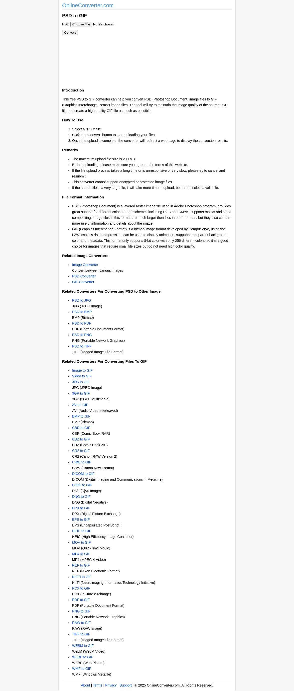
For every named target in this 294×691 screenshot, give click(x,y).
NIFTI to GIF (82, 577)
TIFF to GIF (81, 634)
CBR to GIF (81, 428)
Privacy (111, 685)
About (85, 685)
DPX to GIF (81, 508)
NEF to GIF (81, 565)
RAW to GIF (81, 623)
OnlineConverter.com (88, 5)
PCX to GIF (81, 588)
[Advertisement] (174, 47)
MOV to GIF (81, 542)
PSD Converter (84, 276)
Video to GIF (82, 376)
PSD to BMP (82, 312)
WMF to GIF (81, 669)
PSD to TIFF (82, 346)
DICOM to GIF (83, 474)
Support (126, 685)
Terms (97, 685)
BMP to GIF (81, 416)
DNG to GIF (81, 497)
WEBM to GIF (83, 646)
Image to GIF (82, 370)
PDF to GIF (81, 600)
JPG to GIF (81, 382)
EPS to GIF (81, 519)
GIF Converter (83, 282)
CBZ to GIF (81, 439)
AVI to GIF (80, 405)
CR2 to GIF (81, 451)
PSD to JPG (81, 300)
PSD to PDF (81, 323)
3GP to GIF (81, 393)
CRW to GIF (81, 462)
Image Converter (85, 265)
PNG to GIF (81, 611)
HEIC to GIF (81, 531)
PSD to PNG (82, 335)
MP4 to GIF (81, 554)
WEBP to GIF (82, 657)
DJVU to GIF (82, 485)
